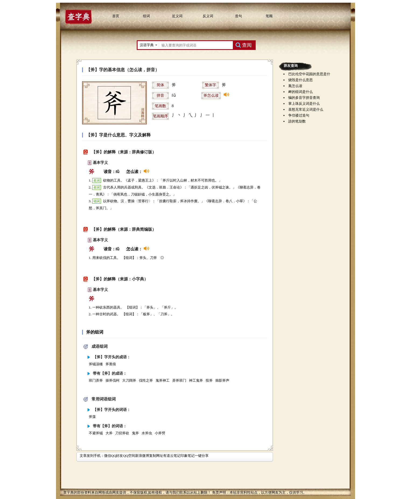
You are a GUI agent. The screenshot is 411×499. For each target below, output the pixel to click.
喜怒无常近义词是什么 (305, 109)
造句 (238, 16)
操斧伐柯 (113, 380)
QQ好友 (117, 456)
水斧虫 (147, 433)
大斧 (109, 433)
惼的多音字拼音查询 (304, 98)
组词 (146, 16)
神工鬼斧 (196, 380)
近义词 (177, 16)
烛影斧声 (222, 380)
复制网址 (156, 456)
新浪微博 (142, 456)
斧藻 (92, 417)
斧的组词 (94, 332)
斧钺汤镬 (96, 364)
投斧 (209, 380)
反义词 (208, 16)
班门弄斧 (96, 380)
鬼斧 (135, 433)
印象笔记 (188, 456)
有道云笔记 (172, 456)
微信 (107, 456)
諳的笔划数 (297, 121)
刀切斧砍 (122, 433)
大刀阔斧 (129, 380)
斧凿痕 (111, 364)
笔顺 (269, 16)
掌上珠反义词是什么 (304, 104)
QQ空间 (129, 456)
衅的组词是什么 (300, 92)
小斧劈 (160, 433)
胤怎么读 (295, 86)
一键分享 (202, 456)
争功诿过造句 (298, 115)
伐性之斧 (146, 380)
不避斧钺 (96, 433)
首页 (115, 16)
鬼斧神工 (163, 380)
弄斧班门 (179, 380)
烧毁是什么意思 (300, 80)
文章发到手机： (92, 456)
